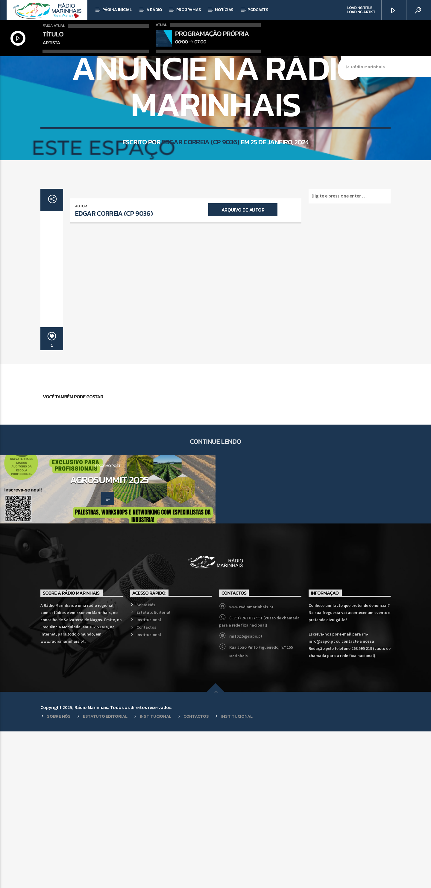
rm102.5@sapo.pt (245, 792)
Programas (188, 10)
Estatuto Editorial (153, 768)
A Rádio (154, 10)
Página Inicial (117, 10)
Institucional (148, 776)
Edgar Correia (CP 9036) (200, 238)
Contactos (146, 783)
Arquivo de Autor (242, 366)
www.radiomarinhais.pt (251, 763)
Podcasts (258, 10)
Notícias (224, 10)
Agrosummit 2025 (109, 636)
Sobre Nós (145, 761)
